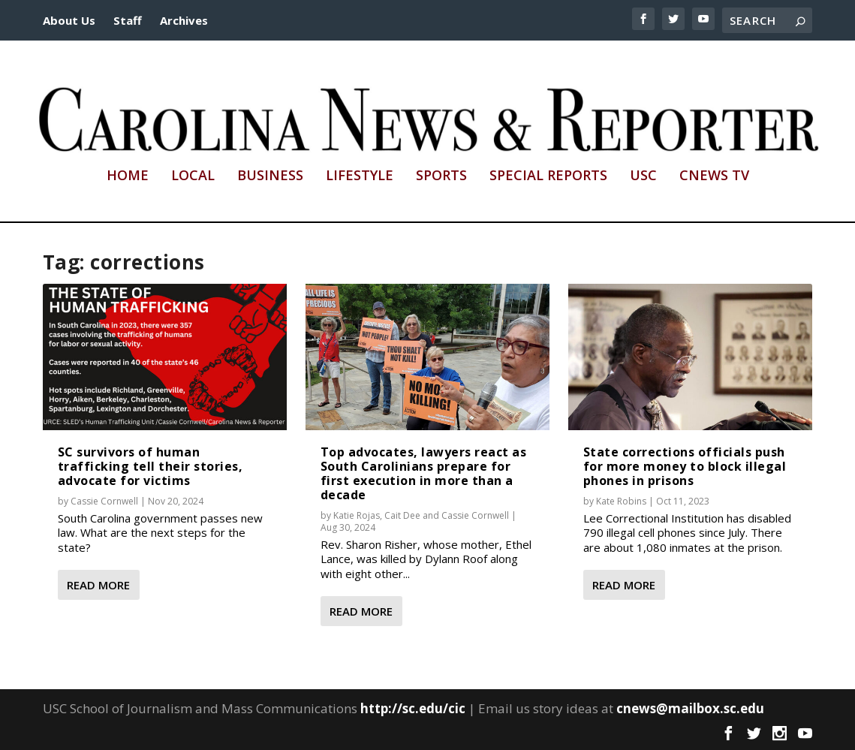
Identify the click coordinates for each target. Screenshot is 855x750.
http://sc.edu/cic (412, 708)
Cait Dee (402, 515)
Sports (441, 176)
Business (270, 176)
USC (643, 176)
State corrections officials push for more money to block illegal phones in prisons (685, 466)
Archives (184, 20)
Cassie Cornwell (104, 501)
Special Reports (548, 176)
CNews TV (714, 176)
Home (128, 176)
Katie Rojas (356, 515)
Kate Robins (621, 501)
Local (193, 176)
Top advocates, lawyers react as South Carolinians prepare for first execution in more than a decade (424, 474)
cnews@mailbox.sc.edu (690, 708)
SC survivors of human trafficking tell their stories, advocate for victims (150, 466)
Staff (127, 20)
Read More (98, 584)
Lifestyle (359, 176)
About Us (69, 20)
